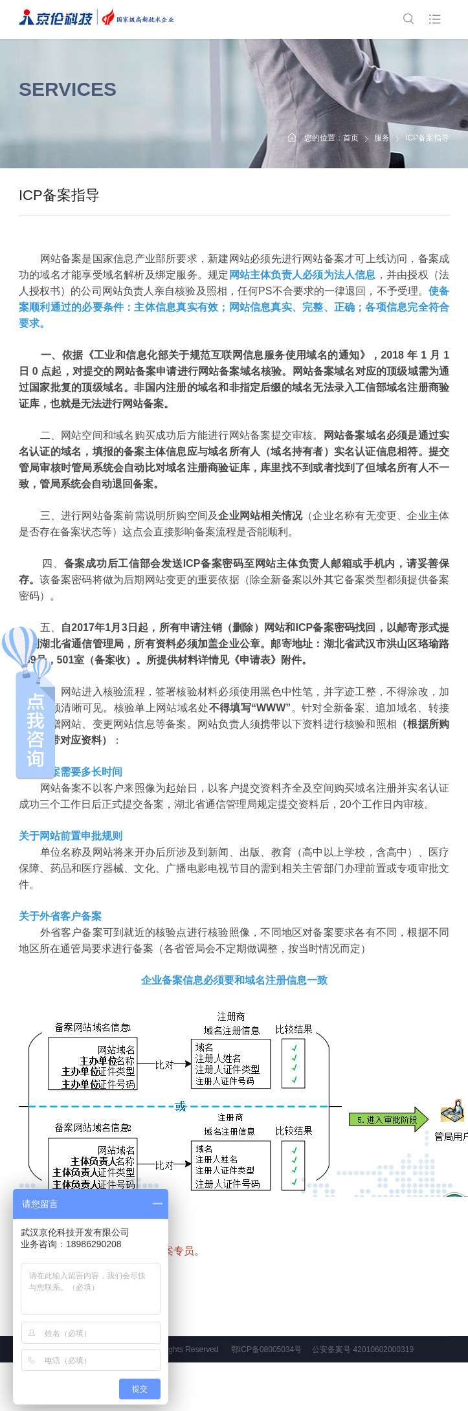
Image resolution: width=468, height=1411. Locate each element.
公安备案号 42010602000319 (363, 1349)
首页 (351, 137)
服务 (382, 137)
